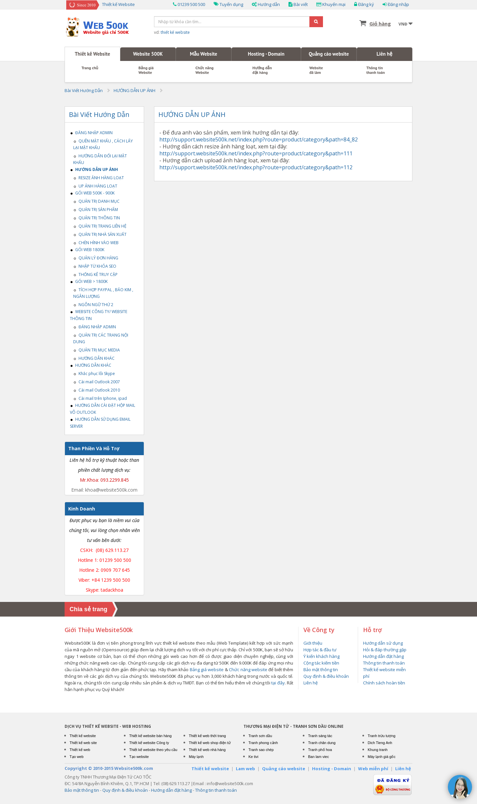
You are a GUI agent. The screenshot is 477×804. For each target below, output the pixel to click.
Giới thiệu (312, 643)
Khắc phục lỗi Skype (94, 373)
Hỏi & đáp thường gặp (384, 650)
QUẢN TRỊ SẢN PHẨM (95, 209)
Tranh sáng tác (320, 736)
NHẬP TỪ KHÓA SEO (94, 266)
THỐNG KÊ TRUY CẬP (95, 274)
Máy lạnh (196, 757)
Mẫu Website (203, 54)
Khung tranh (378, 750)
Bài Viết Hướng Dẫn (84, 90)
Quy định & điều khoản (326, 676)
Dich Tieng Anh (380, 743)
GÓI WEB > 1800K (89, 281)
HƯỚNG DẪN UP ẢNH (134, 90)
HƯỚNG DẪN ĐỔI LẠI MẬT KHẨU (100, 159)
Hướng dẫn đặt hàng (262, 70)
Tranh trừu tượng (382, 736)
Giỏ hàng (380, 23)
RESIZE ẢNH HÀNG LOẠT (98, 178)
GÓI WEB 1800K (87, 249)
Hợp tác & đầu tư (320, 650)
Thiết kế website (83, 736)
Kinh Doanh (81, 509)
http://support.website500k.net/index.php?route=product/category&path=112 (255, 167)
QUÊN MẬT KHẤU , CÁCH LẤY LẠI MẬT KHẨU (103, 144)
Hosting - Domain (266, 54)
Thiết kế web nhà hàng (207, 750)
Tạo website (139, 757)
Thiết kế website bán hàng (150, 736)
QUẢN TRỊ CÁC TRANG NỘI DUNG (100, 338)
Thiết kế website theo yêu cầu (153, 750)
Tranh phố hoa (320, 750)
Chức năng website (248, 669)
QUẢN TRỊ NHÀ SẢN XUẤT (100, 234)
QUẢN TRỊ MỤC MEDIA (96, 350)
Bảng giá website (207, 669)
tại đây (278, 683)
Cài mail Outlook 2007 (96, 382)
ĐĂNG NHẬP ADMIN (91, 132)
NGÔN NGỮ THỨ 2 (93, 304)
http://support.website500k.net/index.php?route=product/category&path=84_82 (258, 139)
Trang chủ (89, 68)
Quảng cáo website (329, 54)
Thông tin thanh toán (375, 70)
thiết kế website (175, 32)
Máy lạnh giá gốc (382, 757)
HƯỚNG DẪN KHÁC (94, 358)
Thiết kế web (80, 750)
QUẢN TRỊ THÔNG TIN (96, 218)
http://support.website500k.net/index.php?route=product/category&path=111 (255, 153)
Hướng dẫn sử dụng (383, 643)
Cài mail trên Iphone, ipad (100, 398)
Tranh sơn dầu (260, 736)
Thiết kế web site (83, 743)
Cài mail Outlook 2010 (96, 390)
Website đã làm (316, 70)
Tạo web (76, 757)
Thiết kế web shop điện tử (210, 743)
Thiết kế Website (92, 54)
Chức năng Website (204, 70)
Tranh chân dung (322, 743)
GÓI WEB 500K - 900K (92, 193)
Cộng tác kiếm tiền (321, 663)
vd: (172, 32)
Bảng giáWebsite (146, 70)
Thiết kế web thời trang (207, 736)
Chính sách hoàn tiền (384, 683)
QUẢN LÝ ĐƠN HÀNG (95, 258)
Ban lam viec (318, 757)
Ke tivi (253, 757)
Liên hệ (385, 54)
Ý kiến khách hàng (321, 656)
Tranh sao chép (261, 750)
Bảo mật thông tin (320, 669)
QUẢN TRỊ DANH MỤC (96, 201)
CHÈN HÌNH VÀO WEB (96, 242)
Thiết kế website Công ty (149, 743)
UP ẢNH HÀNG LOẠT (95, 186)
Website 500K (148, 54)
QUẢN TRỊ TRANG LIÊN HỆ (100, 226)
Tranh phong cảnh (263, 743)
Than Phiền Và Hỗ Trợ (94, 448)
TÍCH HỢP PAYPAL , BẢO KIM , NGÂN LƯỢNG (103, 293)
